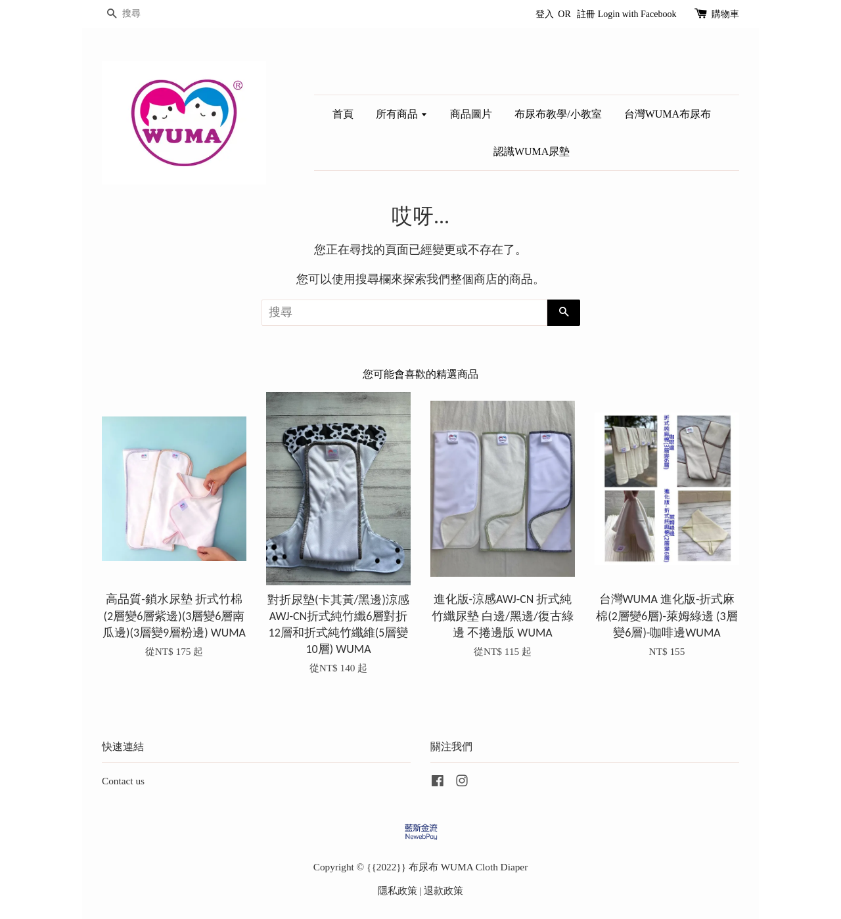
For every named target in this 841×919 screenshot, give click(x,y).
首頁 (342, 114)
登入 (544, 14)
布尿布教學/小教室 (557, 114)
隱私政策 (397, 890)
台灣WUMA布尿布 (667, 114)
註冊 (586, 14)
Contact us (123, 780)
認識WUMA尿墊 (531, 151)
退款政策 (443, 890)
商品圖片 (471, 114)
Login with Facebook (637, 14)
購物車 (725, 14)
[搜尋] (141, 14)
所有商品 (402, 114)
